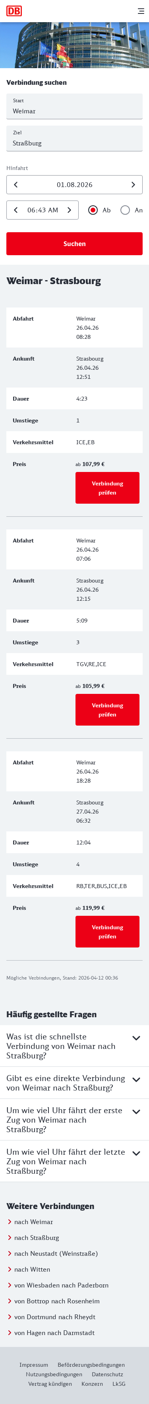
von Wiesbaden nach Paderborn (61, 1285)
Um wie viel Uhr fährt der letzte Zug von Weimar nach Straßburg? (74, 1161)
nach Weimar (33, 1222)
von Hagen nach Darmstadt (54, 1333)
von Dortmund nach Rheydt (54, 1317)
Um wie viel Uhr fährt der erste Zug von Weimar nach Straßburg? (74, 1119)
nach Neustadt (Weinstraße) (56, 1253)
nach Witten (32, 1269)
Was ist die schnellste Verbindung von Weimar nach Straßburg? (74, 1046)
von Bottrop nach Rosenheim (57, 1301)
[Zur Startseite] (14, 11)
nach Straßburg (36, 1238)
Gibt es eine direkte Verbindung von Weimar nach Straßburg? (74, 1082)
